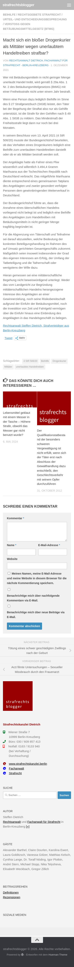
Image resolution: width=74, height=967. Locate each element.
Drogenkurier (59, 361)
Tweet (8, 337)
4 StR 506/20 (30, 361)
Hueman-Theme (58, 954)
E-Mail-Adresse (49, 545)
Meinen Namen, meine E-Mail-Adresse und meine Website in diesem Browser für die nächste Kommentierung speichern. (37, 578)
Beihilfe (9, 14)
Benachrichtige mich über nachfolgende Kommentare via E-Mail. (33, 598)
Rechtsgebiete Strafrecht (39, 14)
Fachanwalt (13, 768)
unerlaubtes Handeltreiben (30, 366)
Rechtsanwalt (12, 821)
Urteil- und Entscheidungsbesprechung (35, 19)
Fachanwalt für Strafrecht (43, 821)
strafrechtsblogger (18, 5)
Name (11, 545)
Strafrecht (12, 773)
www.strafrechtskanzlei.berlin (25, 763)
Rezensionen (11, 897)
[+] (27, 826)
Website (12, 559)
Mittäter (8, 366)
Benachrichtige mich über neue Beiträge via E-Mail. (36, 615)
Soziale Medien (14, 914)
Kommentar (15, 518)
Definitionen (11, 892)
